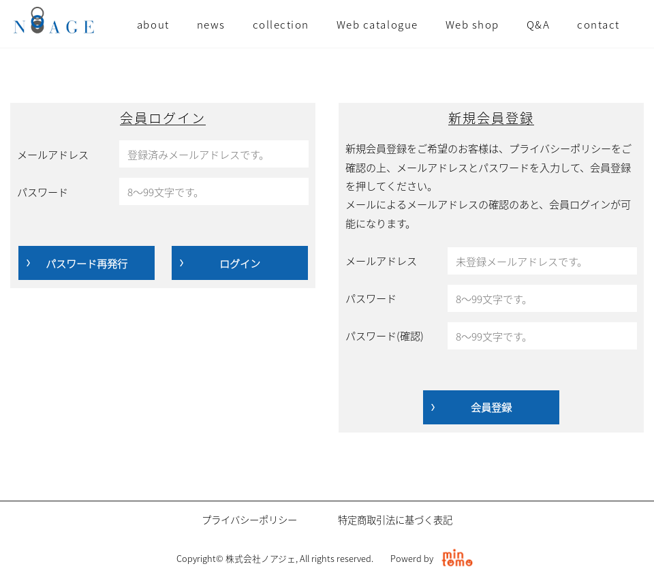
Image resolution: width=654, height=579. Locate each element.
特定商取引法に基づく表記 (395, 520)
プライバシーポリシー (249, 520)
